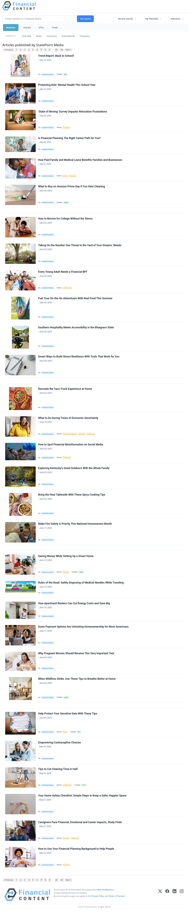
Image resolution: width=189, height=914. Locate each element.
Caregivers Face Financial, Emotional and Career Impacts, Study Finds (80, 822)
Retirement (90, 434)
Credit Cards (67, 288)
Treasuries (84, 36)
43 (56, 49)
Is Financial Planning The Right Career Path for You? (69, 138)
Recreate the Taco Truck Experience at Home (65, 388)
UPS (78, 732)
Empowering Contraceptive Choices (59, 742)
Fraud (65, 732)
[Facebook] (167, 894)
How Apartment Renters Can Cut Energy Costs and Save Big (74, 603)
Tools (55, 27)
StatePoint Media (47, 74)
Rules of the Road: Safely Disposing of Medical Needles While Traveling (81, 582)
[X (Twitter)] (160, 894)
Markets (10, 27)
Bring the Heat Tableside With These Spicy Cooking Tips (71, 494)
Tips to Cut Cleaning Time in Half (58, 769)
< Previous (8, 49)
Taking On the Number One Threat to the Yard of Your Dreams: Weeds (79, 245)
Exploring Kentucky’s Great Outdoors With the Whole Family (73, 468)
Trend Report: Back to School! (56, 55)
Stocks (27, 27)
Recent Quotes (125, 18)
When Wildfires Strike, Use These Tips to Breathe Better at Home (77, 678)
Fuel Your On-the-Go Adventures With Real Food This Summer (75, 298)
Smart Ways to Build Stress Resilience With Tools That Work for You (78, 356)
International (68, 36)
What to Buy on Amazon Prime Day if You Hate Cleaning (71, 186)
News (39, 36)
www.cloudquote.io (105, 889)
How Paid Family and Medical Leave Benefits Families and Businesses (80, 159)
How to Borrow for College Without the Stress (65, 218)
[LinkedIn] (174, 894)
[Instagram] (181, 894)
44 (62, 49)
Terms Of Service (117, 896)
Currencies (51, 36)
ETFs (41, 27)
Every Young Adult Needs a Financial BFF (62, 271)
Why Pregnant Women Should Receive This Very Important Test (76, 653)
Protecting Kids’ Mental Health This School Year (67, 84)
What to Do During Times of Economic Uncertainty (68, 418)
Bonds (65, 176)
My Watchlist (151, 18)
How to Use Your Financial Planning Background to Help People (76, 848)
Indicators (175, 18)
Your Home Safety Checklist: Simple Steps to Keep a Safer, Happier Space (82, 795)
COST (84, 785)
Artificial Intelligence (70, 434)
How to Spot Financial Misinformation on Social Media (70, 444)
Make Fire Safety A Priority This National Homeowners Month (75, 523)
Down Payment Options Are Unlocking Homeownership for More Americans (83, 626)
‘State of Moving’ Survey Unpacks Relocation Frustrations (72, 111)
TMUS (81, 572)
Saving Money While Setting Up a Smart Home (66, 556)
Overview (26, 36)
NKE (65, 74)
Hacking (65, 572)
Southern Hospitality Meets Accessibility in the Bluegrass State (76, 327)
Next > (68, 49)
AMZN (66, 202)
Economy (66, 127)
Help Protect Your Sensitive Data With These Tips (67, 713)
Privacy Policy (98, 896)
